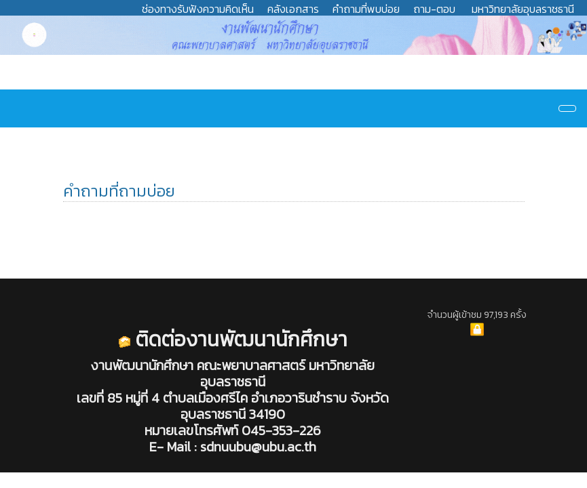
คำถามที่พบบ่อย (366, 9)
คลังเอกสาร (293, 9)
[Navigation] (567, 108)
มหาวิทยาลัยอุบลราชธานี (523, 9)
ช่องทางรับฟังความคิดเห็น (198, 9)
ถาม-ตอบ (434, 9)
